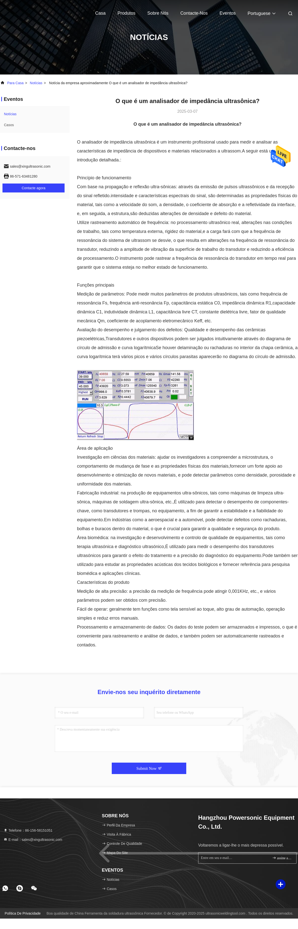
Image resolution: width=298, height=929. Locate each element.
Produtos (126, 13)
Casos (9, 125)
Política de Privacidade (23, 913)
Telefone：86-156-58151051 (27, 830)
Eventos (228, 13)
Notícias (36, 83)
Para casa (15, 83)
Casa (100, 13)
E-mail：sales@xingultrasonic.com (32, 840)
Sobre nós (157, 13)
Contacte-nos (194, 13)
